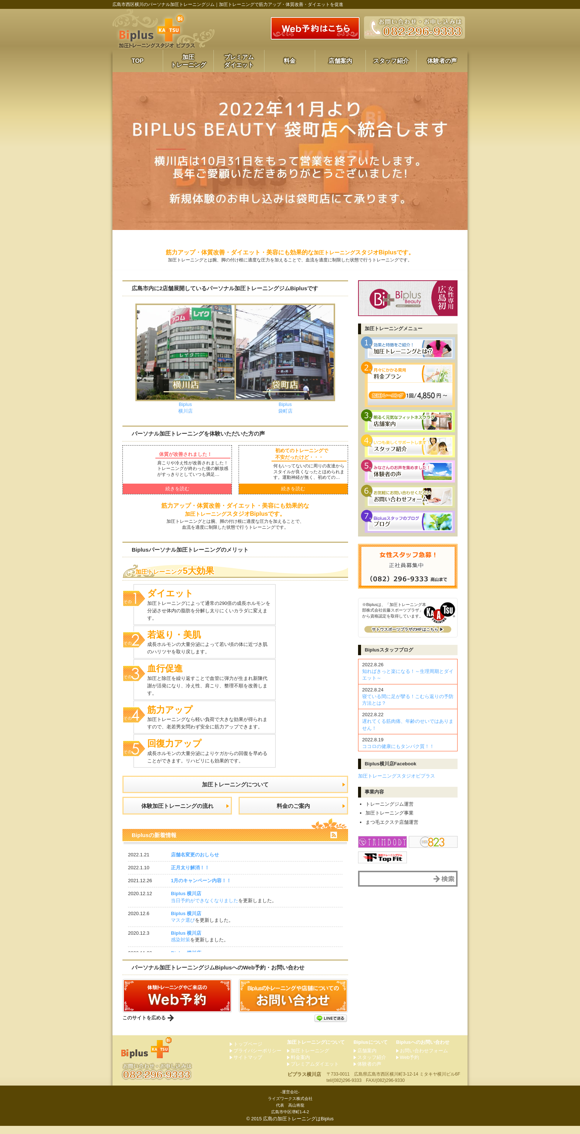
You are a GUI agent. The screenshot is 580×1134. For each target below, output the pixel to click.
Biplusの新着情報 (155, 843)
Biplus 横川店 (186, 901)
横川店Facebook (390, 763)
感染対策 (180, 948)
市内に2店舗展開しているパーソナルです (231, 288)
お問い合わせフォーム (424, 1059)
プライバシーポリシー (257, 1059)
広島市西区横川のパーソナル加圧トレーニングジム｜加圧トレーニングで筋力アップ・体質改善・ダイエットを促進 (227, 4)
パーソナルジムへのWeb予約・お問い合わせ (224, 975)
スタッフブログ (389, 650)
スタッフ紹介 (391, 61)
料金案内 (300, 1065)
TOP (138, 61)
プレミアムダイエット (239, 61)
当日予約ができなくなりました (204, 908)
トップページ (247, 1052)
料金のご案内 (293, 811)
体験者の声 (442, 61)
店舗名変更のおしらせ (195, 863)
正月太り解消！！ (190, 876)
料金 (290, 61)
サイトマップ (247, 1065)
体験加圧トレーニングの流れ (177, 811)
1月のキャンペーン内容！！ (201, 888)
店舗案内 (340, 61)
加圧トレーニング (188, 61)
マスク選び (183, 928)
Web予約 (409, 1065)
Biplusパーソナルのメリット (194, 549)
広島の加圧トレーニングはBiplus (298, 1127)
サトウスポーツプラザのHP (405, 629)
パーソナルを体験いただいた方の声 (203, 433)
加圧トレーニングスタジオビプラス (396, 776)
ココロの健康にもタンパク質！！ (398, 746)
